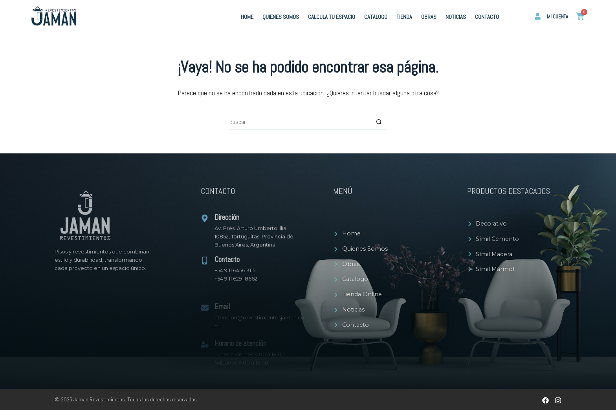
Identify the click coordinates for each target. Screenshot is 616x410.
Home (247, 16)
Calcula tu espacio (331, 16)
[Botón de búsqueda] (379, 122)
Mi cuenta (557, 16)
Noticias (456, 16)
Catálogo (375, 16)
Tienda (404, 16)
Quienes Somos (280, 16)
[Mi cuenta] (537, 16)
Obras (428, 16)
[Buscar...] (300, 122)
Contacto (487, 16)
